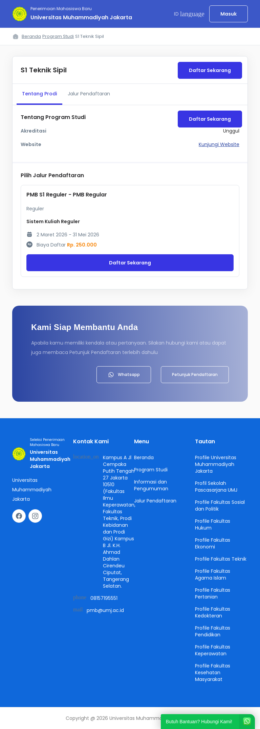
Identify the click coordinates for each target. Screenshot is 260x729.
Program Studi (58, 36)
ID (189, 14)
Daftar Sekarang (210, 70)
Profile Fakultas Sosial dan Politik (220, 505)
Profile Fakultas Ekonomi (212, 543)
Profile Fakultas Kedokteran (212, 612)
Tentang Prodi (39, 94)
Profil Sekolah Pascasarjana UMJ (216, 486)
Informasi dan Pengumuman (151, 485)
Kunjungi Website (219, 144)
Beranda (31, 36)
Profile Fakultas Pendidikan (212, 631)
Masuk (228, 13)
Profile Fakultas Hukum (212, 524)
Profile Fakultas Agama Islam (212, 574)
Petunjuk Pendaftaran (195, 374)
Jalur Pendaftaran (89, 94)
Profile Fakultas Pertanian (212, 593)
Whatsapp (124, 374)
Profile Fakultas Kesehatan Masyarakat (212, 672)
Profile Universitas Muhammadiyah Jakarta (215, 464)
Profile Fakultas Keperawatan (212, 650)
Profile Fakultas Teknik (220, 559)
